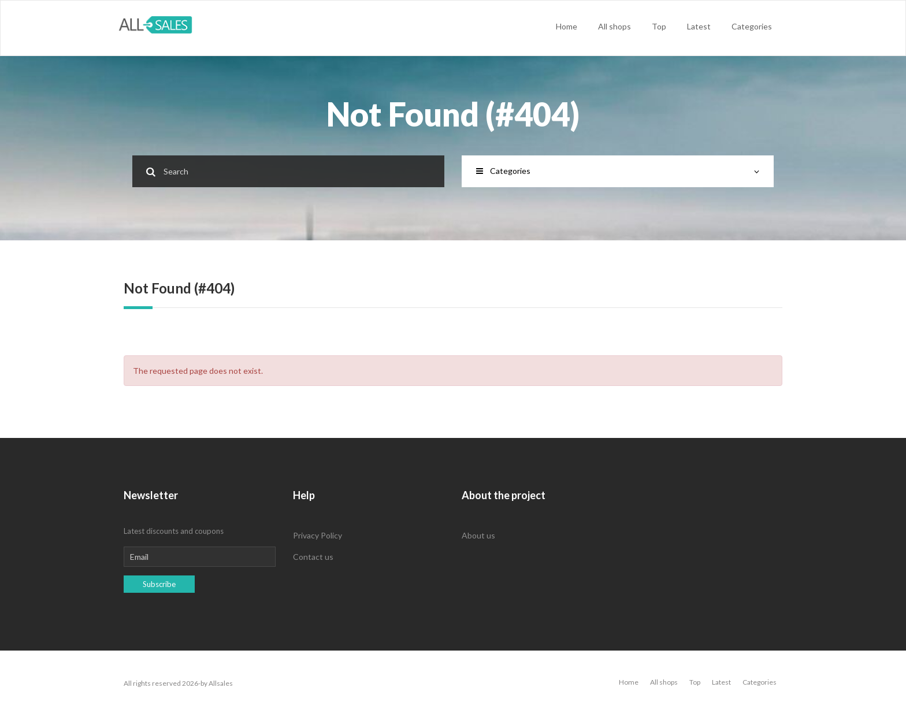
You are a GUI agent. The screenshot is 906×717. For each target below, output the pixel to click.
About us (478, 535)
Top (659, 26)
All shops (614, 26)
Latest (699, 26)
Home (566, 26)
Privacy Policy (317, 535)
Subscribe (159, 584)
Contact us (313, 557)
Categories (752, 26)
